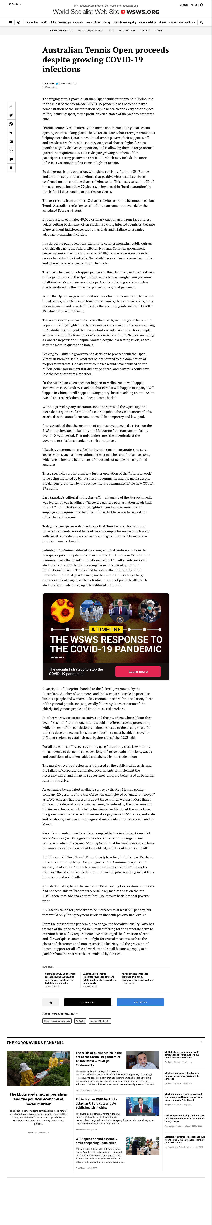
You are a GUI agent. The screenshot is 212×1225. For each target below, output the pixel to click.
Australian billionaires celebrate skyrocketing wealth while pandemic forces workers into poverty (99, 978)
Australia (80, 1021)
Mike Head (48, 83)
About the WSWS (127, 30)
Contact (184, 4)
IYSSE (111, 30)
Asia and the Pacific (100, 1021)
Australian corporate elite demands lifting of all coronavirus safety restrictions (137, 976)
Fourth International (61, 30)
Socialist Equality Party (90, 30)
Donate (158, 30)
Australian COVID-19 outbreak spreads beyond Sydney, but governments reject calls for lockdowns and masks (60, 978)
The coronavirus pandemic (57, 1021)
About (194, 4)
